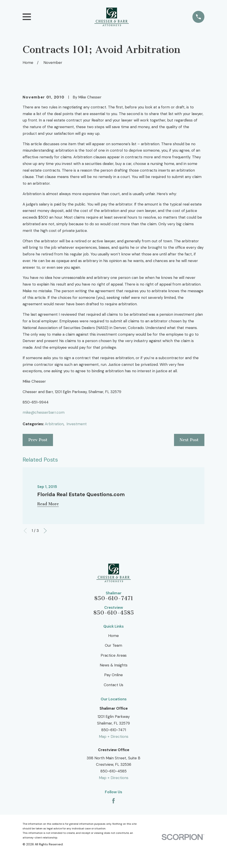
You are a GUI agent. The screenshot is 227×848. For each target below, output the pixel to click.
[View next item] (45, 530)
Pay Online (113, 674)
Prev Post (37, 439)
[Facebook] (113, 800)
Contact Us (113, 684)
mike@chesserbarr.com (44, 412)
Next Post (189, 439)
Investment (77, 423)
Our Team (113, 645)
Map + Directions (113, 736)
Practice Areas (114, 655)
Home (113, 635)
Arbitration (54, 423)
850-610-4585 (113, 612)
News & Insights (113, 665)
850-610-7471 (113, 598)
